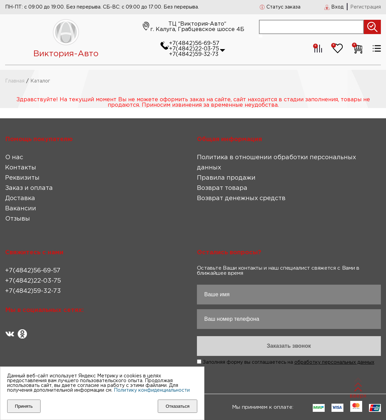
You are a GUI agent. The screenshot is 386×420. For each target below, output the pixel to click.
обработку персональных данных (334, 362)
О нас (14, 157)
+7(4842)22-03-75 (194, 48)
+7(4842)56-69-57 (194, 43)
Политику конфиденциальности (152, 390)
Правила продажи (226, 178)
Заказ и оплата (29, 188)
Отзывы (17, 219)
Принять (24, 406)
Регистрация (365, 7)
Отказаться (177, 406)
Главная (15, 81)
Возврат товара (222, 188)
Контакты (20, 167)
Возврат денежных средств (241, 198)
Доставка (20, 198)
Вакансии (20, 208)
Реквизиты (22, 178)
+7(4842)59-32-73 (193, 54)
